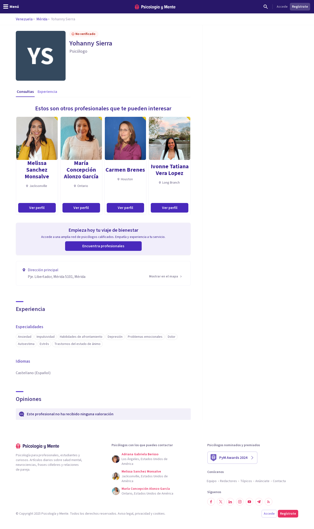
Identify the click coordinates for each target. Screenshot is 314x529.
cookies (159, 513)
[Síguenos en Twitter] (220, 502)
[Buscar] (265, 6)
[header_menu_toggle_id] (11, 6)
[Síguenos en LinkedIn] (230, 502)
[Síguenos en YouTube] (249, 502)
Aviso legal (125, 513)
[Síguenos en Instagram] (240, 502)
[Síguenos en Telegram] (259, 502)
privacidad (142, 513)
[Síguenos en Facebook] (211, 502)
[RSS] (268, 502)
